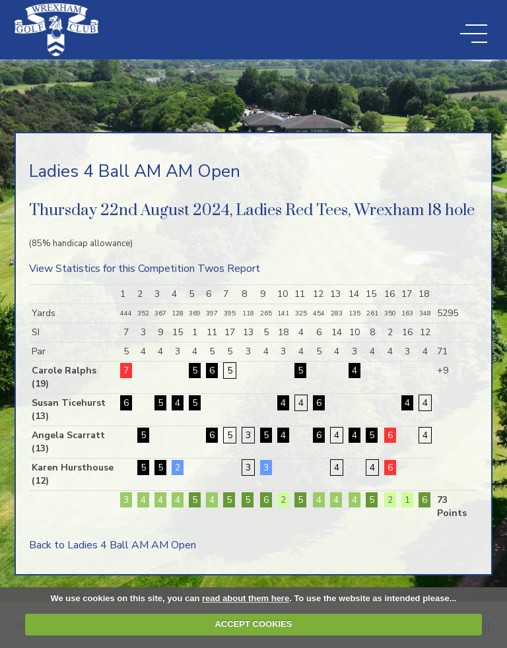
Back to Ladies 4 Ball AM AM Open (112, 545)
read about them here (245, 598)
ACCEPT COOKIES (253, 624)
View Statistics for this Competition (112, 268)
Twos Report (228, 268)
